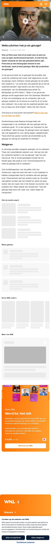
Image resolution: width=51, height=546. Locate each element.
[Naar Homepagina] (6, 4)
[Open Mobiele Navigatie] (46, 4)
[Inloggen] (41, 4)
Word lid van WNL (25, 446)
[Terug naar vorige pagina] (4, 37)
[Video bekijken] (25, 21)
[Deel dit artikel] (47, 37)
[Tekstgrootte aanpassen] (42, 37)
